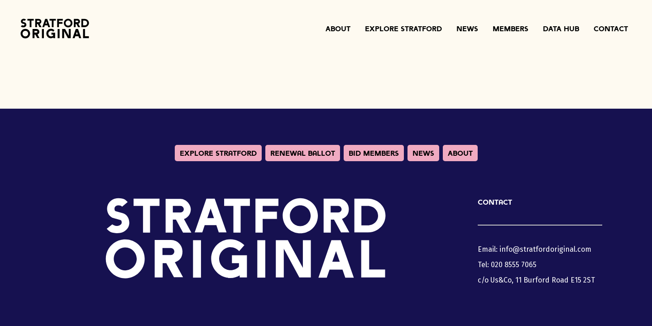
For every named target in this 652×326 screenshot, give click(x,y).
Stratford (54, 28)
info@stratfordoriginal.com (545, 249)
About (338, 28)
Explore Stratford (403, 28)
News (467, 28)
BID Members (374, 153)
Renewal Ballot (302, 153)
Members (510, 28)
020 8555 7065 (514, 264)
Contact (611, 28)
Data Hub (561, 28)
